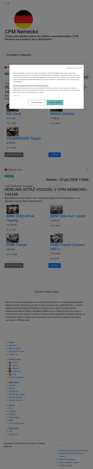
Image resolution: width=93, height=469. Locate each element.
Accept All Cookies (55, 102)
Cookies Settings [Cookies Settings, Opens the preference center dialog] (36, 102)
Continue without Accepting (74, 68)
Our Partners (17, 95)
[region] (46, 87)
